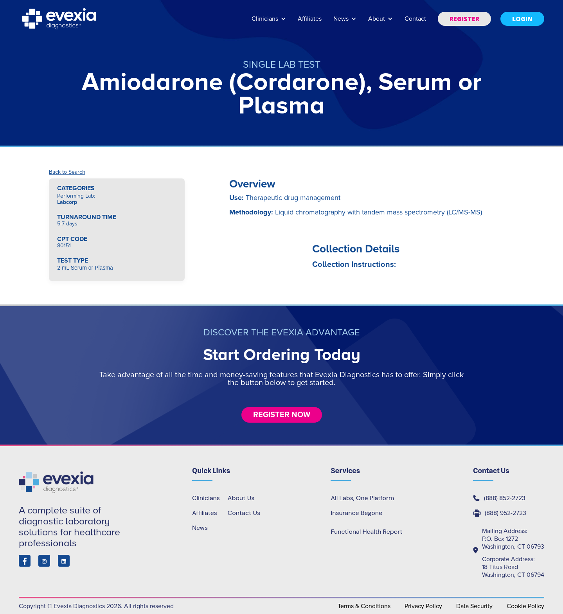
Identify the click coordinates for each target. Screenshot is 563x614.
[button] (269, 22)
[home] (60, 19)
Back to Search (67, 172)
